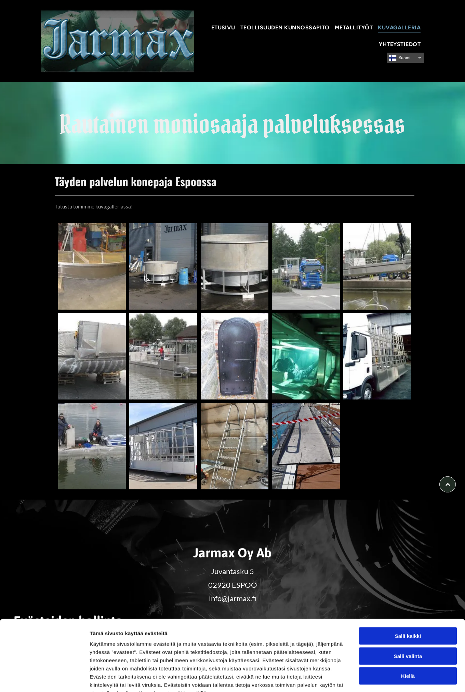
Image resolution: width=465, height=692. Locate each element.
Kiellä (408, 634)
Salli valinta (408, 614)
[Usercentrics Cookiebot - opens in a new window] (44, 679)
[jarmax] (92, 266)
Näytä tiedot (366, 678)
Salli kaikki (408, 594)
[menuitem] (224, 27)
